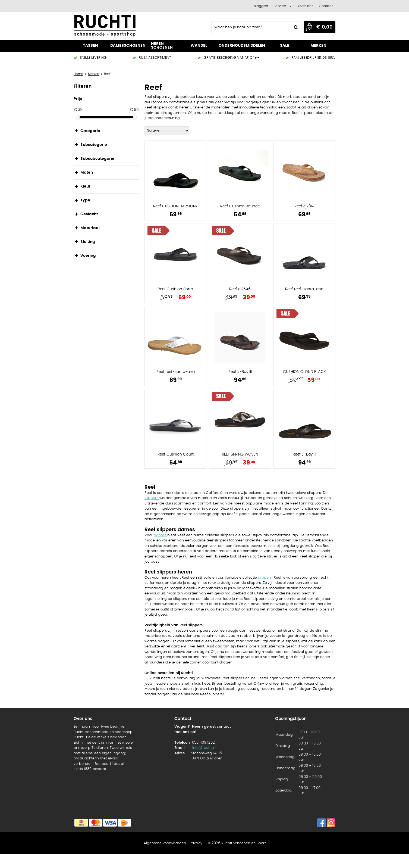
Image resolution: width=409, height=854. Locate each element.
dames (160, 535)
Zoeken (295, 27)
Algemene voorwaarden (165, 843)
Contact (326, 6)
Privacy (196, 843)
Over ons (305, 6)
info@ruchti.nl (204, 748)
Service (279, 6)
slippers (151, 498)
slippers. (265, 577)
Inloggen (260, 6)
